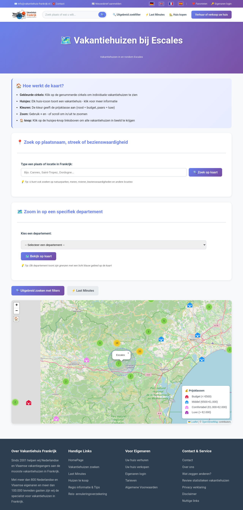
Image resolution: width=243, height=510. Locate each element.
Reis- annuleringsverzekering (87, 474)
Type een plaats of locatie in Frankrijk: (47, 164)
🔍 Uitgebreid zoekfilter (127, 14)
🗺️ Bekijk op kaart (170, 236)
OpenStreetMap (210, 401)
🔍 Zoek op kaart (153, 172)
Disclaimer (189, 474)
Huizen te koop (78, 460)
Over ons (188, 446)
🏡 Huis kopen (178, 14)
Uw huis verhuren (136, 440)
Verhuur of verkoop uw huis (211, 14)
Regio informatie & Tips (84, 467)
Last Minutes (77, 453)
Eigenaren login (135, 453)
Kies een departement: (36, 236)
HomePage (75, 440)
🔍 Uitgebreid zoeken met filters (38, 270)
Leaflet (193, 401)
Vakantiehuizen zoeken (83, 446)
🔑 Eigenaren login (221, 3)
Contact (187, 440)
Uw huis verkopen (137, 446)
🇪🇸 (181, 4)
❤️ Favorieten (199, 3)
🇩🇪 (152, 4)
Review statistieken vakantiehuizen (205, 460)
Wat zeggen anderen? (196, 453)
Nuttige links (190, 480)
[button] (230, 329)
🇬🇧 (161, 4)
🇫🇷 (171, 4)
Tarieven (131, 460)
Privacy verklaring (194, 467)
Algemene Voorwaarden (141, 467)
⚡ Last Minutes (155, 14)
